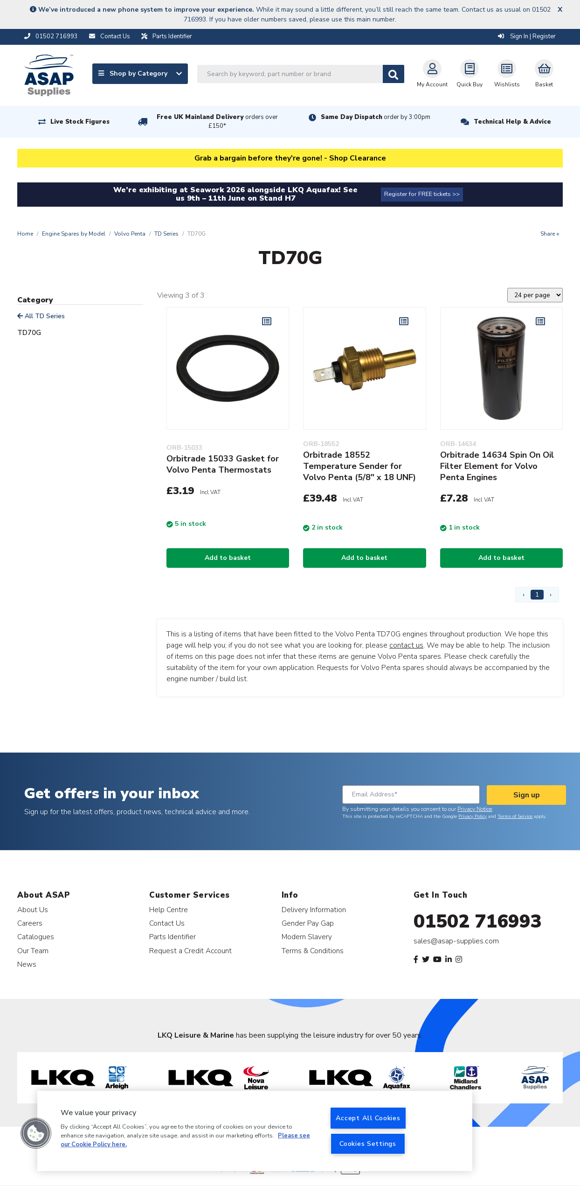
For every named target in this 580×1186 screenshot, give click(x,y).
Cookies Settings (367, 1143)
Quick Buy (469, 73)
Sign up (526, 795)
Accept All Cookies (368, 1118)
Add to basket (228, 557)
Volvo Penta (129, 233)
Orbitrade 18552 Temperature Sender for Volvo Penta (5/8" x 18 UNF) (359, 466)
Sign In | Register (527, 36)
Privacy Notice (474, 809)
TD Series (166, 233)
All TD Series (41, 316)
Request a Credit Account (190, 951)
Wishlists (507, 73)
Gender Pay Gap (308, 923)
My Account (432, 73)
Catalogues (35, 937)
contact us (406, 645)
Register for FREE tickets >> (422, 194)
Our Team (32, 951)
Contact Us (167, 923)
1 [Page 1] (537, 594)
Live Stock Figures (80, 122)
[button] (36, 1133)
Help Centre (168, 909)
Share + (549, 233)
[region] (254, 1131)
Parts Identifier (172, 937)
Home (25, 233)
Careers (29, 923)
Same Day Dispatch (375, 117)
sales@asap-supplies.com (456, 941)
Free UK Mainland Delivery (217, 121)
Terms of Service (514, 816)
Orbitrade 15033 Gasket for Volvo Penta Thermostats (222, 464)
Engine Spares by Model (73, 233)
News (26, 964)
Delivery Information (314, 909)
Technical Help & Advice (512, 122)
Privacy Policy (472, 816)
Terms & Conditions (313, 951)
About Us (32, 909)
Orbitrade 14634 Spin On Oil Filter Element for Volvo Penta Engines (497, 466)
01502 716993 (478, 921)
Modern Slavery (307, 937)
